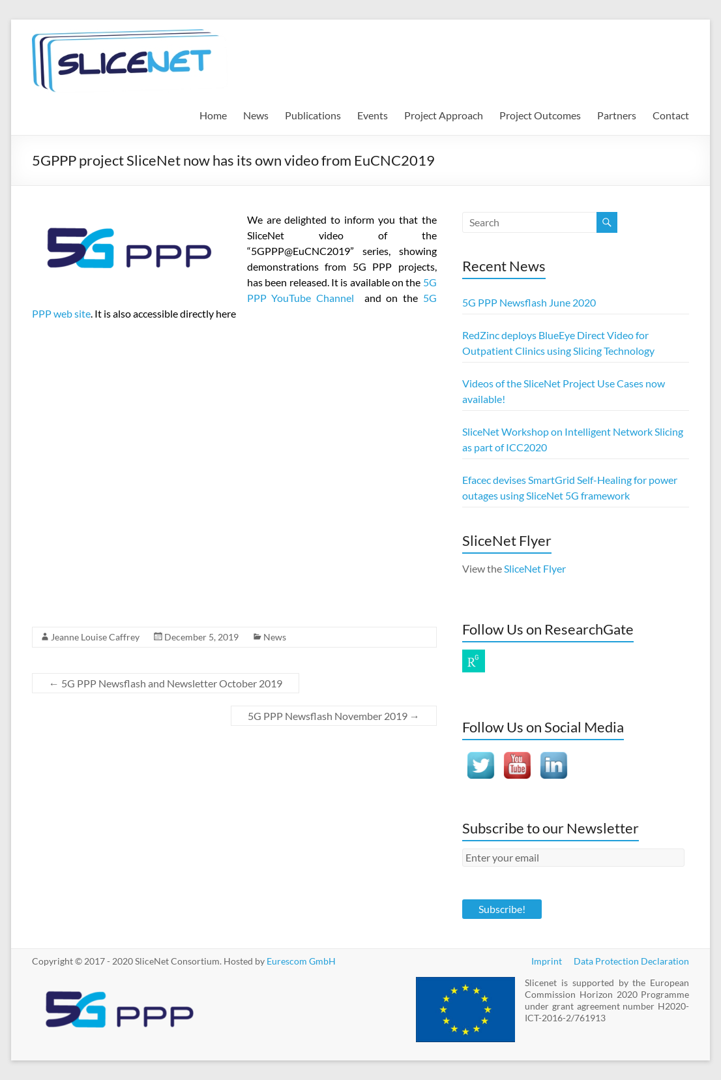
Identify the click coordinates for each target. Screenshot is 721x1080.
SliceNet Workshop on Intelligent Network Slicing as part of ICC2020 (572, 439)
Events (372, 115)
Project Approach (443, 115)
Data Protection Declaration (631, 961)
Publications (313, 115)
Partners (616, 115)
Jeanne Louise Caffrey (95, 636)
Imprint (546, 961)
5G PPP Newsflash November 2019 (334, 716)
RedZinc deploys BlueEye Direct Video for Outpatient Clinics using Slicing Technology (558, 343)
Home (213, 115)
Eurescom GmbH (301, 961)
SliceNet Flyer (535, 568)
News (256, 115)
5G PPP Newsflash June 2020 (529, 302)
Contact (671, 115)
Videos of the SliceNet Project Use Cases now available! (563, 391)
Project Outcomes (540, 115)
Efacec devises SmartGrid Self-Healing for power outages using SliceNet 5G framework (569, 487)
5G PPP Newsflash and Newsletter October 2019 (165, 683)
